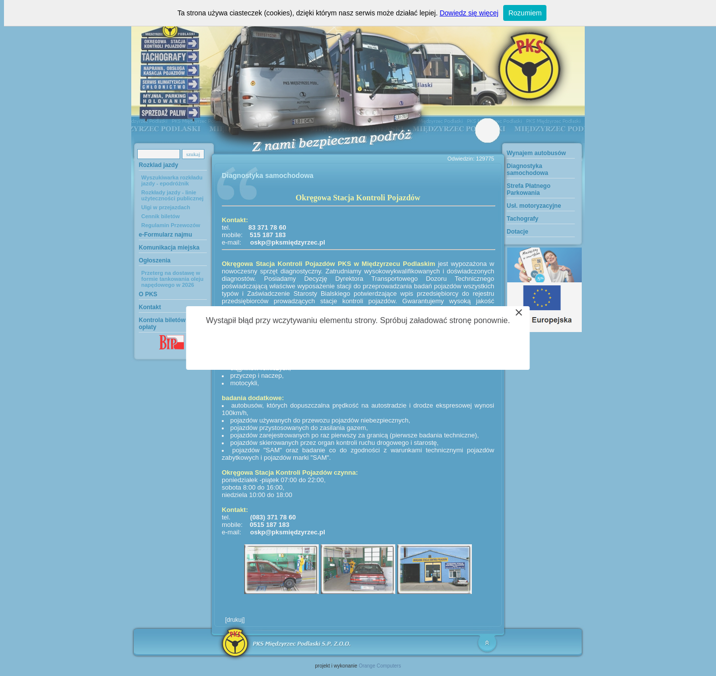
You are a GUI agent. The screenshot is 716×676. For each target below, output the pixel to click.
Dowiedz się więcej (469, 13)
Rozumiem (524, 13)
